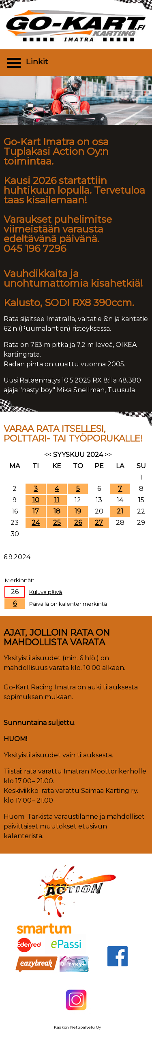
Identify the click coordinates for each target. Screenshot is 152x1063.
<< (47, 455)
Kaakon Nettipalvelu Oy (77, 1027)
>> (108, 455)
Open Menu (14, 62)
